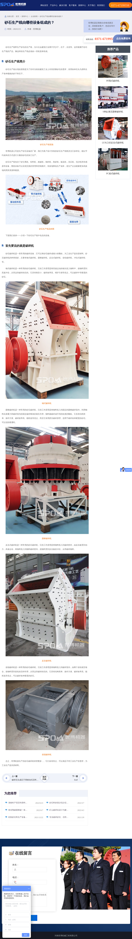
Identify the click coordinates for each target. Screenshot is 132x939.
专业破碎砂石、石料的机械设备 (62, 817)
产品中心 (54, 5)
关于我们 (91, 5)
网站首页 (44, 5)
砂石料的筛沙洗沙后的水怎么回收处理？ (66, 803)
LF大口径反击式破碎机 (113, 142)
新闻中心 (82, 5)
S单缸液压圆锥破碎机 (113, 111)
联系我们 (101, 5)
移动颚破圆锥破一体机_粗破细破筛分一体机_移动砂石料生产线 (25, 810)
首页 (17, 16)
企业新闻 (34, 16)
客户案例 (72, 5)
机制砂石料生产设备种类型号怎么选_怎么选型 (25, 817)
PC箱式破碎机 (113, 173)
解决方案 (63, 5)
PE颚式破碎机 (112, 81)
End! (76, 780)
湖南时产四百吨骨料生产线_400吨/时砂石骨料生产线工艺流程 (25, 803)
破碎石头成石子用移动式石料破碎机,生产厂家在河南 (25, 780)
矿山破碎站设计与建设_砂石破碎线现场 (66, 810)
